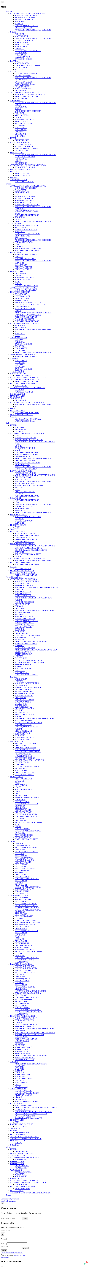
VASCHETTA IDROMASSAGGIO (28, 315)
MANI (17, 450)
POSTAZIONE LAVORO (24, 182)
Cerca (25, 1218)
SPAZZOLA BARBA (23, 664)
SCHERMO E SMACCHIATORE (27, 750)
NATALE (18, 219)
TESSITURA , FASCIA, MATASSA (28, 1118)
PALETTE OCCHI (22, 44)
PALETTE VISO (21, 121)
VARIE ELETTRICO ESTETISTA (28, 302)
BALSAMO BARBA (23, 689)
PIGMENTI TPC (21, 99)
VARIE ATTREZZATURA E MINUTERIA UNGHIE (35, 442)
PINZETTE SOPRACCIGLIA (26, 230)
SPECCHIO (19, 22)
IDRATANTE (20, 833)
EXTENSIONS (16, 1103)
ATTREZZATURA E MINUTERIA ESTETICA (28, 165)
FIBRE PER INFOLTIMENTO (26, 675)
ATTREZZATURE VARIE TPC (26, 96)
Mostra (25, 1248)
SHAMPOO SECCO (22, 872)
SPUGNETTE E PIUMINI (25, 17)
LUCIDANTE (20, 800)
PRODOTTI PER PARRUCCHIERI (28, 660)
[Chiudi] (2, 2)
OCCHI (13, 32)
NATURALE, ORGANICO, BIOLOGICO (30, 991)
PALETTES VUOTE (22, 175)
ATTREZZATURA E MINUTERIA (23, 288)
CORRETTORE (21, 53)
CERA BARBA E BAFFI (24, 700)
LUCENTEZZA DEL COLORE (27, 816)
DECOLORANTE (22, 746)
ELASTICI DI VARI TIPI (24, 625)
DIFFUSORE (20, 608)
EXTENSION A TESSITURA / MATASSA (31, 1114)
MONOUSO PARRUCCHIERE (27, 581)
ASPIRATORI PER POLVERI (26, 317)
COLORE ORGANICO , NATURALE (29, 760)
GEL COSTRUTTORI (23, 477)
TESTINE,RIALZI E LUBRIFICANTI (29, 662)
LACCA (18, 787)
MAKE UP (19, 24)
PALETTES (14, 171)
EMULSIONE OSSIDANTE (25, 743)
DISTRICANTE (21, 808)
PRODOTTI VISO (17, 153)
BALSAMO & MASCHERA (21, 964)
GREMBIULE (20, 1099)
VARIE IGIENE (16, 398)
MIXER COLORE (22, 673)
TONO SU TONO (21, 770)
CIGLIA (13, 71)
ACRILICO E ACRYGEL (24, 483)
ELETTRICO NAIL (17, 411)
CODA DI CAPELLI (22, 1110)
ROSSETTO (19, 69)
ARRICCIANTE (21, 795)
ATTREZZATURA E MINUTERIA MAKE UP (27, 13)
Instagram (12, 1201)
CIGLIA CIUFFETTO (23, 76)
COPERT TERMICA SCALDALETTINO (30, 304)
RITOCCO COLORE (23, 712)
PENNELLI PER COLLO (24, 623)
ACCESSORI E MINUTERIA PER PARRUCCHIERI (35, 610)
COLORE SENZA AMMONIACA (28, 752)
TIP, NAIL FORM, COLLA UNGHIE (29, 440)
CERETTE (19, 257)
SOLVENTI (14, 178)
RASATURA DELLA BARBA (21, 1124)
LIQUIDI (13, 138)
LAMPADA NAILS (22, 456)
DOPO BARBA (21, 685)
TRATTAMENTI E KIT (19, 895)
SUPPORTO (19, 646)
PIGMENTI (19, 764)
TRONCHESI (20, 217)
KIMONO (18, 1097)
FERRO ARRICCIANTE (24, 1020)
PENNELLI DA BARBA (24, 691)
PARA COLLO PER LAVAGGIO (27, 635)
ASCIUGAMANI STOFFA (25, 637)
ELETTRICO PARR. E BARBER (22, 384)
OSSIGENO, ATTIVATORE (25, 748)
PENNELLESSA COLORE (25, 619)
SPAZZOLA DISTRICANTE (26, 617)
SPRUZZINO (20, 631)
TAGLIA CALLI (21, 238)
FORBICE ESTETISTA (24, 242)
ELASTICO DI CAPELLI (24, 1105)
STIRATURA (20, 806)
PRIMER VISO (21, 55)
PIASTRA (19, 666)
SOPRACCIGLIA (21, 42)
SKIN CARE (20, 136)
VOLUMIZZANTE (22, 802)
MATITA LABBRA (22, 63)
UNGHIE (18, 446)
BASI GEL (19, 488)
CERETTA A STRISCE (23, 267)
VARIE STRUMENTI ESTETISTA (28, 111)
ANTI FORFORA (21, 864)
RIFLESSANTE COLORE (25, 758)
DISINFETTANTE (22, 140)
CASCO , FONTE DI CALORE (27, 1024)
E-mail (3, 1244)
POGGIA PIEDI (21, 348)
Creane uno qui (19, 1255)
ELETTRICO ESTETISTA (20, 292)
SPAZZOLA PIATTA (23, 594)
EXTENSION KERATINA (25, 1116)
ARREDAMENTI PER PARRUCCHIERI (25, 1139)
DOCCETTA (20, 671)
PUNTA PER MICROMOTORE (27, 215)
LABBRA (14, 61)
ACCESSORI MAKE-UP (19, 142)
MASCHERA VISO (22, 57)
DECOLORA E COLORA (25, 773)
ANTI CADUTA (21, 856)
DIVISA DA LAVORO (23, 375)
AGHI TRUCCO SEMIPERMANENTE (30, 94)
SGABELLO (20, 346)
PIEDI (17, 194)
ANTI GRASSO (21, 866)
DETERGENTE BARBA (24, 708)
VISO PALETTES (22, 115)
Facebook (4, 1201)
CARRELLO (20, 350)
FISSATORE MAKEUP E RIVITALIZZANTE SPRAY (35, 103)
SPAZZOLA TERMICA (24, 585)
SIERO (17, 282)
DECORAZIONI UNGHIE (25, 461)
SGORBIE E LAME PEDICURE (27, 205)
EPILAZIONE (15, 252)
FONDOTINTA (21, 128)
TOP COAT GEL (21, 479)
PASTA (17, 783)
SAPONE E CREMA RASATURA (28, 687)
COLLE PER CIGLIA (23, 86)
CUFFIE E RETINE (22, 604)
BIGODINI (19, 614)
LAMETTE (19, 656)
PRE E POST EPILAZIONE (25, 259)
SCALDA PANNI (21, 1037)
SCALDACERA (21, 265)
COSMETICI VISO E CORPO (26, 286)
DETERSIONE (20, 90)
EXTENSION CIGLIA (23, 28)
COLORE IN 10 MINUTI (24, 775)
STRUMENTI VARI (22, 192)
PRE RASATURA (22, 706)
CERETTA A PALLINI (23, 269)
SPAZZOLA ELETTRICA (25, 1026)
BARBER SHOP (21, 658)
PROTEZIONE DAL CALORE (26, 804)
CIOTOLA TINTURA (23, 652)
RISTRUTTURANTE (23, 810)
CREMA (18, 161)
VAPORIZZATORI (22, 300)
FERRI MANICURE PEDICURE (27, 234)
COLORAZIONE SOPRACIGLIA (28, 51)
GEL (16, 793)
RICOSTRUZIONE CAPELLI (26, 852)
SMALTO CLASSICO (18, 515)
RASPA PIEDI (20, 190)
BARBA (13, 677)
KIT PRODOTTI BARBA (24, 714)
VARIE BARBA (21, 679)
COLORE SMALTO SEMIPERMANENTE (31, 550)
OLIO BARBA (20, 698)
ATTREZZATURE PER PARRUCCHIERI (31, 641)
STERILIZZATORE (22, 298)
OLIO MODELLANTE (23, 731)
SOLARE (18, 284)
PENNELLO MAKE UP (24, 19)
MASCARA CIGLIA (23, 47)
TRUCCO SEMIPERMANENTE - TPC (25, 92)
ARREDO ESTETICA (18, 180)
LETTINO (19, 340)
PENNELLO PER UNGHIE (25, 438)
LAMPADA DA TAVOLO (24, 307)
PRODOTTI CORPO (18, 525)
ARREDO (14, 359)
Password (4, 1246)
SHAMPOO (14, 841)
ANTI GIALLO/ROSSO (24, 835)
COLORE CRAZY (22, 762)
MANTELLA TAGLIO (23, 627)
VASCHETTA (20, 209)
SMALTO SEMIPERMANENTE (22, 354)
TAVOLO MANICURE (23, 344)
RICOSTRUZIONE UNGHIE (21, 471)
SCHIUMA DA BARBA (24, 696)
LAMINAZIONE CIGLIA (25, 84)
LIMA (17, 213)
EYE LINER (19, 34)
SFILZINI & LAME (22, 583)
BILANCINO (20, 639)
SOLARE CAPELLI (22, 829)
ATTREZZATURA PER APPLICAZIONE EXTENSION (36, 650)
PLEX (17, 937)
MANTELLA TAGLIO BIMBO (27, 1093)
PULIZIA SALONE (22, 1051)
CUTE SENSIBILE (22, 870)
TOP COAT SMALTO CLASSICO (28, 517)
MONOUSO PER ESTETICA (26, 15)
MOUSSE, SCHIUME (23, 756)
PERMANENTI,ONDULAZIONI (27, 798)
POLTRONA (20, 342)
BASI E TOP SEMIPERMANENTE (28, 548)
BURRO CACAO (21, 67)
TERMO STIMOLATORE (25, 1058)
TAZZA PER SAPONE (23, 721)
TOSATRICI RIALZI (23, 669)
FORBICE (19, 246)
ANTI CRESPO (21, 785)
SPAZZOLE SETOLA (23, 203)
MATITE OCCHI (21, 36)
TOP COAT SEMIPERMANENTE (28, 554)
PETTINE (18, 600)
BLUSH (18, 105)
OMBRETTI (19, 49)
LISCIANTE (19, 781)
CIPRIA (18, 117)
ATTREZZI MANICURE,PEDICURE (24, 323)
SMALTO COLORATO (24, 521)
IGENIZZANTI (21, 429)
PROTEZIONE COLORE (24, 860)
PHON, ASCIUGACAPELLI (26, 1018)
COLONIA (19, 710)
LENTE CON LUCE (22, 296)
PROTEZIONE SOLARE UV (26, 814)
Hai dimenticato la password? (12, 1253)
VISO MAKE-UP (16, 101)
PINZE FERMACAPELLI (25, 596)
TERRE (18, 109)
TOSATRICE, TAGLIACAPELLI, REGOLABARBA (35, 1033)
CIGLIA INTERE (21, 80)
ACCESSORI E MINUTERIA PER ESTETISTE (33, 30)
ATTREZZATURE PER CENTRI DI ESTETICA (33, 221)
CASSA (18, 1085)
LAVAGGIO (19, 589)
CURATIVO (19, 431)
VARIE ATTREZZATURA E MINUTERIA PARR (33, 598)
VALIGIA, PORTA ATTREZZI (26, 26)
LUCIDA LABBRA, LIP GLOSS (27, 65)
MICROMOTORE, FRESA (25, 309)
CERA (17, 791)
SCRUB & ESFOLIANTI (24, 119)
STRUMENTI (15, 223)
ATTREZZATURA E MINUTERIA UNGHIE (27, 402)
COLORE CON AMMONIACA (27, 766)
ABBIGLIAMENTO (18, 373)
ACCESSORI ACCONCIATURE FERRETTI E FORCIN (36, 587)
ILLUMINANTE (21, 126)
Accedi (4, 1250)
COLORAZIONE (16, 741)
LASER (18, 311)
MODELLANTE (16, 777)
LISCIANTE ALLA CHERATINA (28, 831)
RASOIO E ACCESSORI (24, 319)
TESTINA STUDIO (22, 612)
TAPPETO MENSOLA (23, 654)
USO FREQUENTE (22, 845)
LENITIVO (19, 883)
